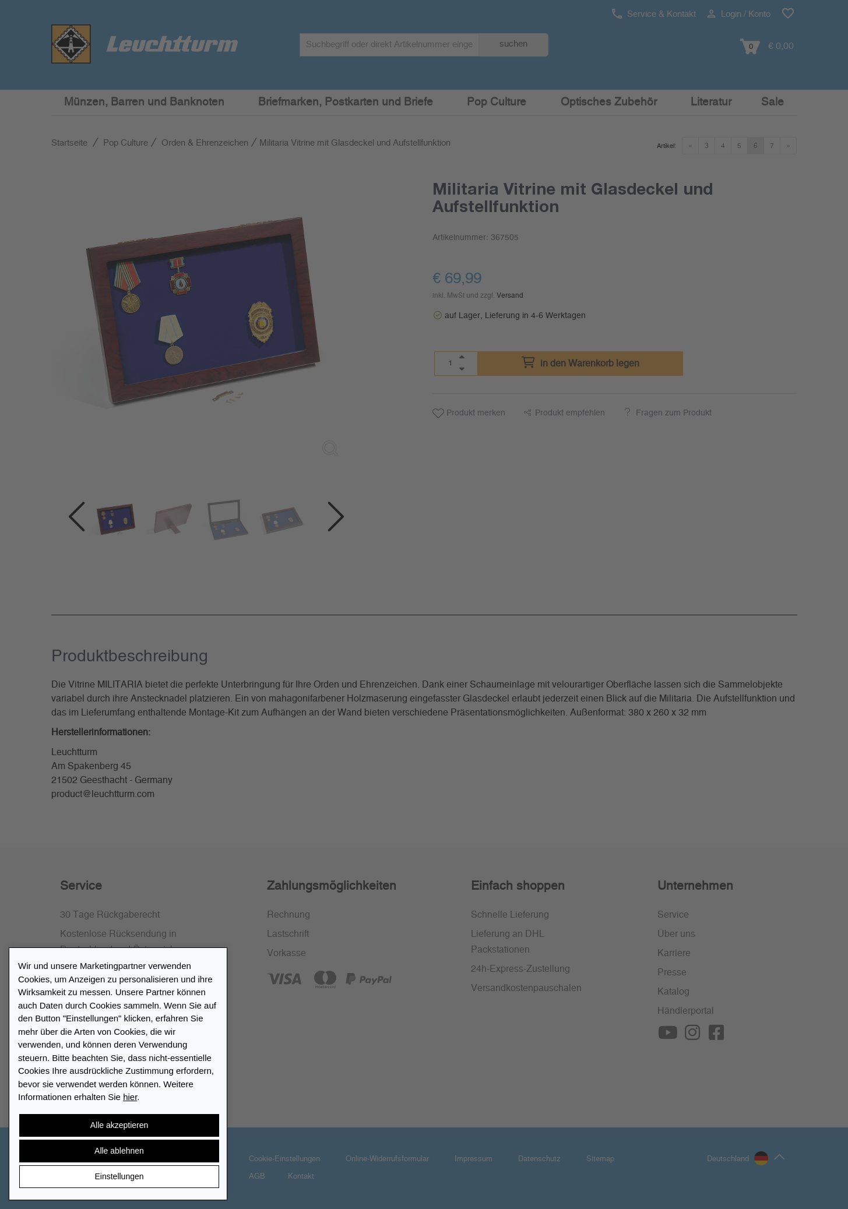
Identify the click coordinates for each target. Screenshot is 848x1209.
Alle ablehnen (119, 1150)
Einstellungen (118, 1176)
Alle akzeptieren (119, 1125)
